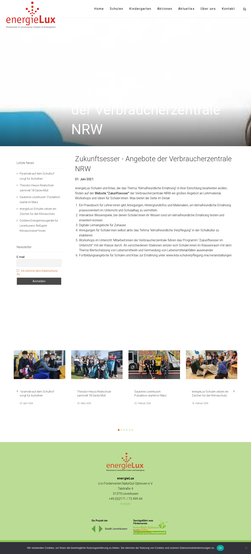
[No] (246, 548)
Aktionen (164, 9)
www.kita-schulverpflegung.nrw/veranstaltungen (199, 255)
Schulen (116, 9)
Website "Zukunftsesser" (112, 193)
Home (99, 9)
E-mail (21, 257)
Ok (220, 547)
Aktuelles (186, 9)
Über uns (208, 9)
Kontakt (228, 9)
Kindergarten (140, 9)
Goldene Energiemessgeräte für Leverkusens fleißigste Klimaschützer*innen (39, 225)
